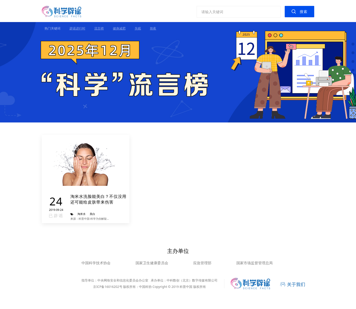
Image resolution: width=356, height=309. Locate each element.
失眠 (138, 28)
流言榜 (99, 28)
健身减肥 (119, 28)
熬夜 (153, 28)
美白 (92, 214)
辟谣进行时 (77, 28)
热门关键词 (52, 28)
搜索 (303, 11)
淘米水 (81, 214)
